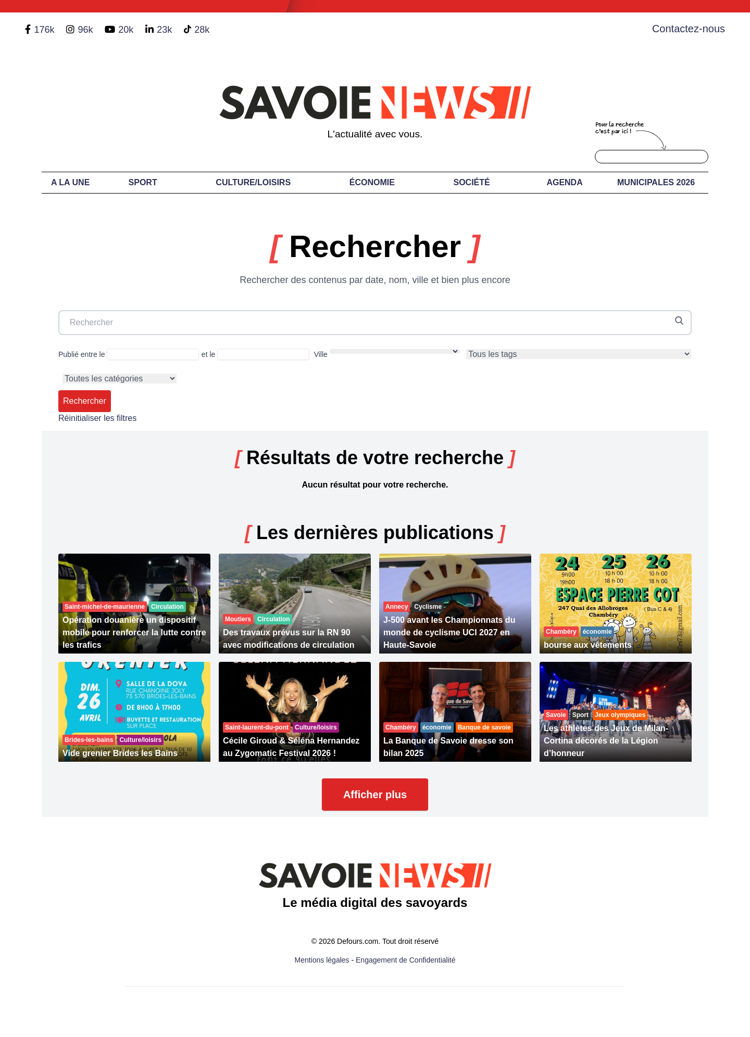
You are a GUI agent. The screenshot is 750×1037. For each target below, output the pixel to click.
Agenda (564, 182)
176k (44, 29)
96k (85, 29)
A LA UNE (70, 182)
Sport (143, 182)
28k (201, 29)
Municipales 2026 (656, 182)
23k (164, 29)
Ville (387, 354)
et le (255, 354)
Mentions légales (322, 960)
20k (125, 29)
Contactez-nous (688, 28)
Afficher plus (375, 794)
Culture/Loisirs (253, 182)
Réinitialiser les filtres (97, 418)
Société (472, 182)
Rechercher (84, 400)
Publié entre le (128, 354)
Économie (372, 182)
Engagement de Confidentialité (405, 960)
